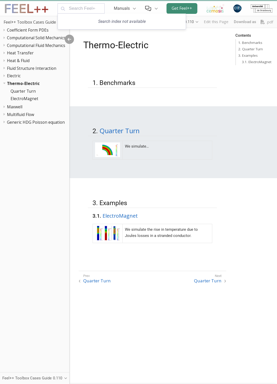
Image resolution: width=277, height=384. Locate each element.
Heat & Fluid (18, 60)
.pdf (267, 22)
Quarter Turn (23, 91)
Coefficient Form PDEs (28, 30)
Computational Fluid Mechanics (36, 45)
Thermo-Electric (23, 83)
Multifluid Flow (20, 114)
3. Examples (248, 55)
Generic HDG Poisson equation (36, 122)
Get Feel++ (182, 8)
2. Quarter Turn (250, 49)
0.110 (189, 22)
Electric (14, 76)
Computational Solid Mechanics (36, 38)
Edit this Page (216, 21)
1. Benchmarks (250, 42)
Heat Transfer (20, 53)
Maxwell (14, 107)
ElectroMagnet (24, 98)
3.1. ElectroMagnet (256, 62)
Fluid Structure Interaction (31, 68)
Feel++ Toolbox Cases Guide (30, 22)
